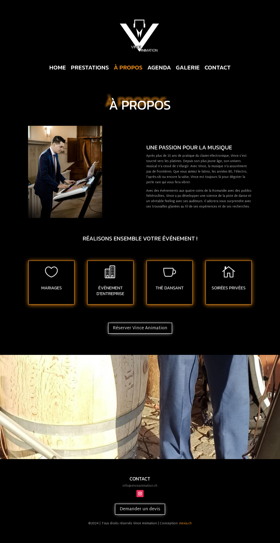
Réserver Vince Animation (140, 328)
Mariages (51, 287)
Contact (218, 68)
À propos (128, 68)
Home (57, 68)
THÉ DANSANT (169, 287)
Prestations (90, 68)
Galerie (188, 68)
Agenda (159, 68)
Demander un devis (140, 509)
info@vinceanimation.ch (140, 486)
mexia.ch (185, 523)
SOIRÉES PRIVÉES (229, 287)
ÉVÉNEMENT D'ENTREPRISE (110, 290)
